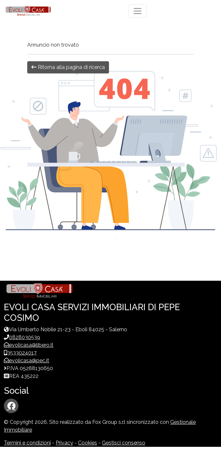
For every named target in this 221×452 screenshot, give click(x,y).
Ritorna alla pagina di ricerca (68, 67)
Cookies (87, 443)
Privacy (64, 443)
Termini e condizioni (27, 443)
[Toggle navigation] (137, 11)
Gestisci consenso (123, 443)
